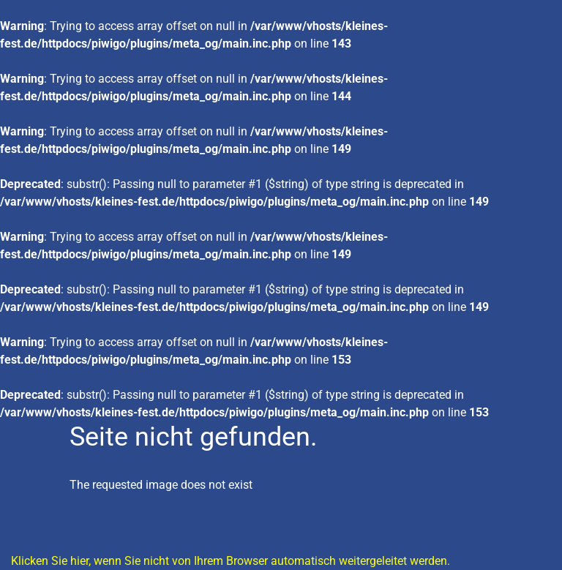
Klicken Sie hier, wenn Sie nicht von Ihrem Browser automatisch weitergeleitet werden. (230, 561)
